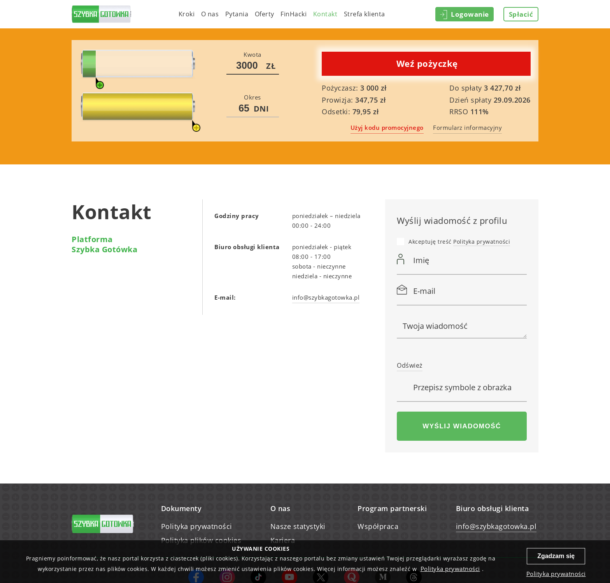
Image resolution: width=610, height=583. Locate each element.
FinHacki (293, 14)
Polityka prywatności (481, 241)
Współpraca (378, 526)
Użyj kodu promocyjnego (387, 127)
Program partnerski (392, 508)
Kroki (187, 14)
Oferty (264, 14)
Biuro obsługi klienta (492, 508)
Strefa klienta (364, 14)
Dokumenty (181, 508)
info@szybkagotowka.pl (496, 526)
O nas (210, 14)
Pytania (237, 14)
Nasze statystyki (298, 526)
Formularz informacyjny (467, 127)
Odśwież (409, 365)
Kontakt (325, 14)
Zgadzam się (556, 556)
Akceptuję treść (459, 242)
